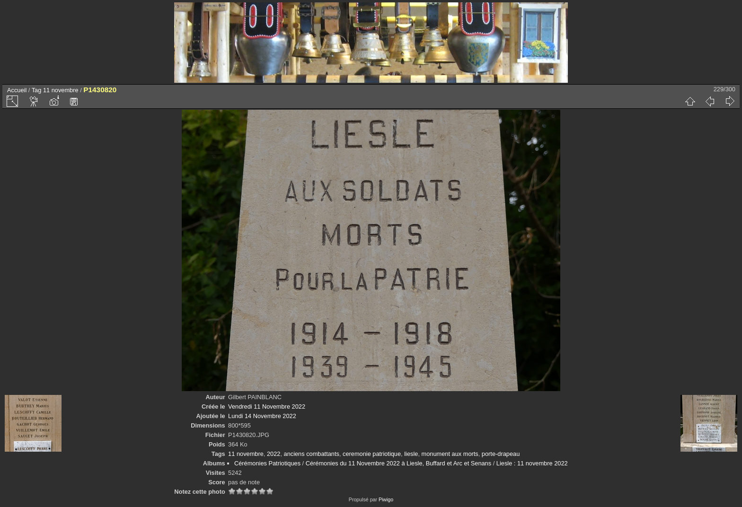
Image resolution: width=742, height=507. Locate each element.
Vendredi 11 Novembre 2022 (266, 406)
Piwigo (386, 499)
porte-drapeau (501, 453)
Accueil (16, 90)
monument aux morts (450, 453)
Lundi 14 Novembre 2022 (262, 416)
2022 (273, 453)
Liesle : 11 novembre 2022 (532, 463)
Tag (37, 90)
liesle (411, 453)
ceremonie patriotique (372, 453)
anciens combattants (311, 453)
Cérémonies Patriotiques (267, 463)
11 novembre (61, 90)
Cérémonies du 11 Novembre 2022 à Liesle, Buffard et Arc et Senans (398, 463)
